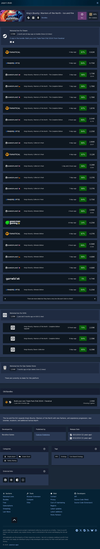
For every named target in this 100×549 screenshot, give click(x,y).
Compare (30, 500)
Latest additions (56, 512)
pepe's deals (6, 3)
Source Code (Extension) (83, 503)
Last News (7, 512)
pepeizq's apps (14, 545)
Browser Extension (34, 496)
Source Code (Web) (81, 500)
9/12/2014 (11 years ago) (82, 438)
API (75, 496)
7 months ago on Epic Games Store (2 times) (31, 369)
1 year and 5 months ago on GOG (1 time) (30, 316)
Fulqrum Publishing (43, 435)
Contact (53, 496)
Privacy (53, 500)
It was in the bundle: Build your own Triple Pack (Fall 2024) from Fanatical (37, 38)
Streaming (6, 509)
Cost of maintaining (57, 503)
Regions (53, 506)
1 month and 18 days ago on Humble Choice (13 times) (34, 34)
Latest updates (56, 509)
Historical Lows (8, 496)
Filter (28, 503)
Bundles (44, 18)
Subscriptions (8, 506)
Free (4, 503)
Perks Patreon (55, 515)
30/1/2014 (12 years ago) (82, 435)
